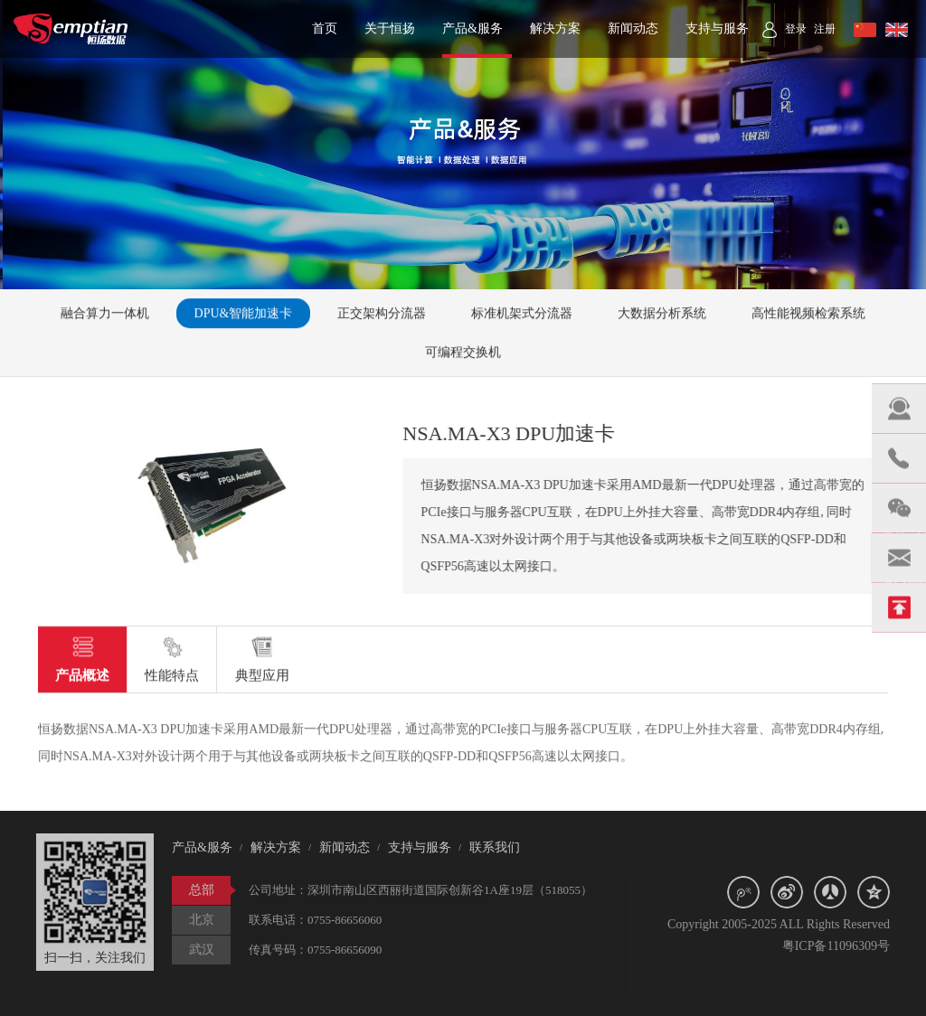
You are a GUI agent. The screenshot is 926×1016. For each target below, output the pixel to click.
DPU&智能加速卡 (243, 314)
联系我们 (489, 847)
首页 (324, 28)
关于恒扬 (389, 28)
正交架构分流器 (381, 314)
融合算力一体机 (105, 314)
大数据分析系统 (662, 314)
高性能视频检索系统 (808, 314)
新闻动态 (633, 28)
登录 (796, 29)
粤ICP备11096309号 (840, 946)
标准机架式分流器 (521, 314)
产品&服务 (472, 28)
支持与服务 (717, 28)
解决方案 (555, 28)
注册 (825, 29)
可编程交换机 (463, 353)
